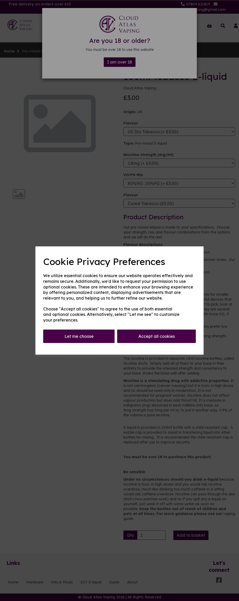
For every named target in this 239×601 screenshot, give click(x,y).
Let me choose (79, 336)
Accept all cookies (156, 336)
